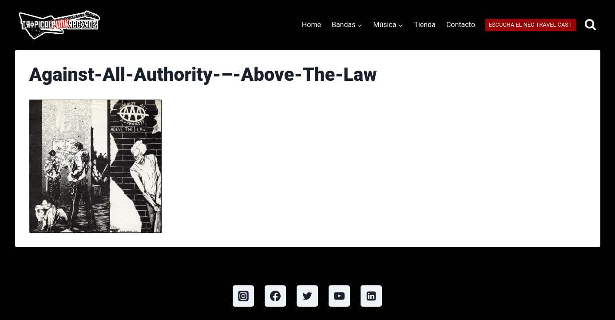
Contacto (460, 24)
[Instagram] (243, 296)
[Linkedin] (371, 296)
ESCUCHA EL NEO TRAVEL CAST (530, 24)
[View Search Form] (590, 25)
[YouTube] (339, 296)
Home (311, 24)
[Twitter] (307, 296)
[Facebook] (275, 296)
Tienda (424, 24)
